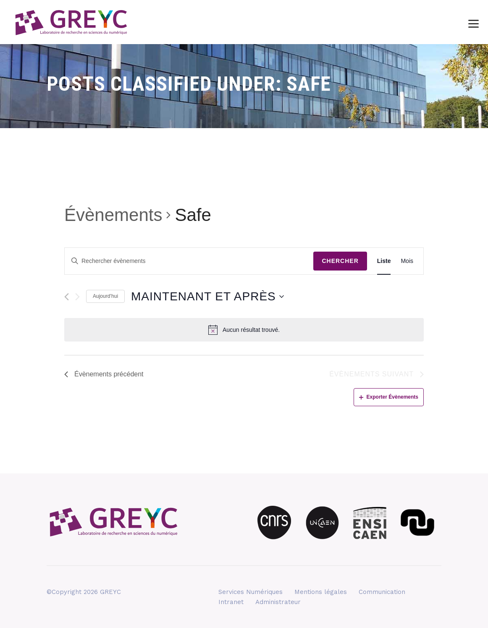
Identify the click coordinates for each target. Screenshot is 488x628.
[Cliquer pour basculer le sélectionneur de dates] (207, 296)
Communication (382, 592)
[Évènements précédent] (66, 297)
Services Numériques (250, 592)
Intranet (231, 602)
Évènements (113, 215)
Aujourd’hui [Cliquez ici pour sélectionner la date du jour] (105, 296)
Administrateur (278, 602)
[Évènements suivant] (77, 297)
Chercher (340, 261)
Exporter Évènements (388, 397)
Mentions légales (320, 592)
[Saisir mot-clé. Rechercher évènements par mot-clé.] (189, 261)
